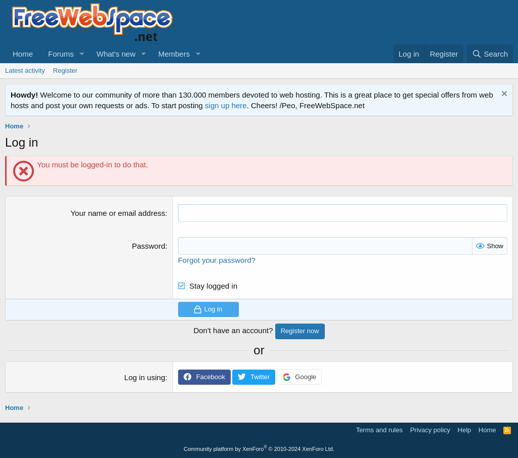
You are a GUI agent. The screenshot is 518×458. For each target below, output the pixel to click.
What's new (116, 54)
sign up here (226, 105)
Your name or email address (117, 213)
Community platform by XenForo (259, 449)
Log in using (144, 377)
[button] (82, 53)
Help (464, 430)
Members (174, 54)
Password (148, 246)
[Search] (490, 53)
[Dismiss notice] (503, 94)
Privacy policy (430, 430)
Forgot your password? (216, 260)
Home (23, 54)
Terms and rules (379, 430)
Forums (61, 54)
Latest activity (25, 70)
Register (65, 70)
